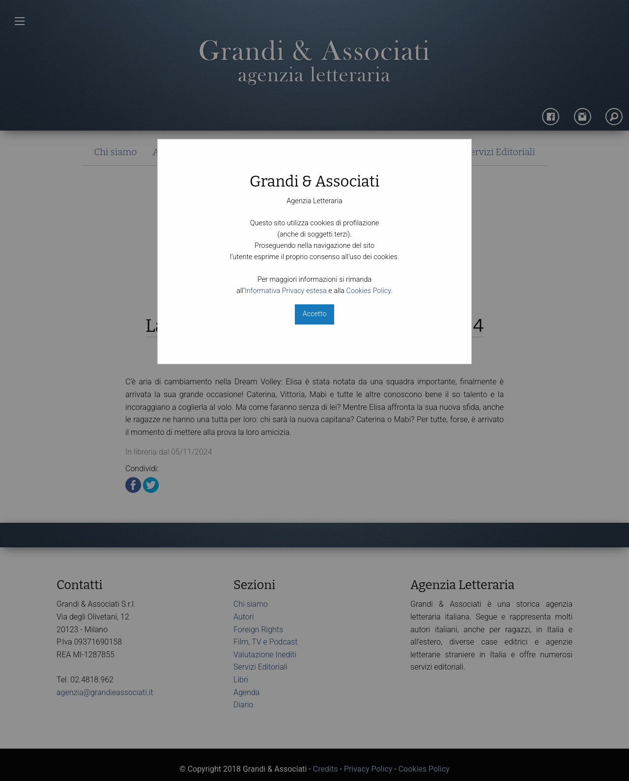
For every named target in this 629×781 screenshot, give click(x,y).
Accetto (314, 314)
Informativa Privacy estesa (286, 291)
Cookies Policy (368, 291)
